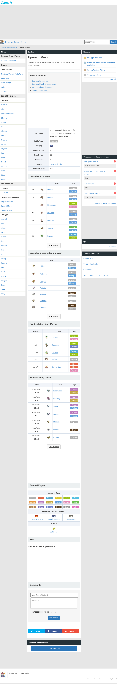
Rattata (43, 288)
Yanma (50, 228)
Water (3, 228)
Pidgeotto (43, 274)
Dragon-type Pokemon (92, 193)
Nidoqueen (57, 391)
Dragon (4, 166)
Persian (56, 437)
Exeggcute (51, 205)
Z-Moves (4, 193)
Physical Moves (7, 201)
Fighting (4, 131)
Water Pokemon (7, 113)
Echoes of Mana (89, 258)
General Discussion (8, 61)
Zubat (55, 406)
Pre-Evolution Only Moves (42, 87)
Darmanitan (56, 367)
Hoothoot (50, 213)
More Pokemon (54, 245)
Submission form (54, 650)
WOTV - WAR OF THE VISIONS (96, 275)
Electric (4, 118)
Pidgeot (43, 282)
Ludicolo (55, 353)
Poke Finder (6, 87)
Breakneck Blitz (56, 164)
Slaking (54, 359)
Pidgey (42, 266)
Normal (4, 105)
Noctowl (50, 220)
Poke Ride (5, 78)
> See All (112, 79)
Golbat (55, 414)
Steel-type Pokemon (91, 162)
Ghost (3, 162)
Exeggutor (56, 337)
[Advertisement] (58, 22)
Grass (3, 122)
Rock (3, 157)
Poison (3, 135)
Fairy (3, 179)
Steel (3, 175)
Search (113, 42)
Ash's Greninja (89, 184)
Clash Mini (87, 270)
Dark (3, 171)
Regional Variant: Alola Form (12, 74)
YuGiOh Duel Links (90, 264)
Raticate (43, 301)
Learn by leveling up (40, 81)
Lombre (50, 236)
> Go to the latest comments (105, 203)
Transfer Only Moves (40, 90)
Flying (3, 144)
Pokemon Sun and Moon (15, 42)
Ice (2, 127)
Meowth (56, 422)
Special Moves (7, 206)
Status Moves (6, 210)
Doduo (49, 189)
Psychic (4, 149)
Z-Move (4, 92)
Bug (2, 153)
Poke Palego (6, 83)
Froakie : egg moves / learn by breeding (94, 172)
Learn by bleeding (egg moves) (44, 84)
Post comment (53, 619)
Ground (4, 140)
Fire (2, 109)
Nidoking (56, 399)
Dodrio (49, 197)
